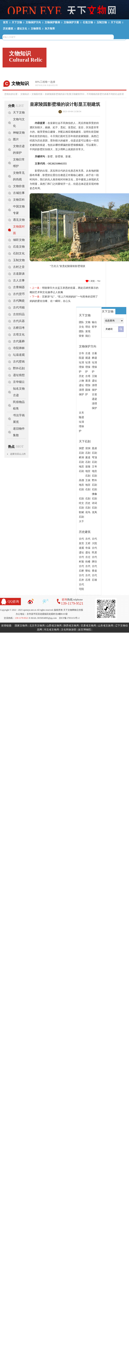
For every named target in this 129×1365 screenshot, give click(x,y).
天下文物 (17, 22)
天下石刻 (116, 22)
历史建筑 (8, 28)
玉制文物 (102, 22)
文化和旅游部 (68, 629)
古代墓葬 (19, 341)
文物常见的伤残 (19, 176)
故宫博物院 (84, 629)
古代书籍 (19, 307)
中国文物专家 (19, 210)
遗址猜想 (19, 375)
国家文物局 (21, 625)
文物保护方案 (71, 22)
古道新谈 (19, 273)
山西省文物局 (54, 625)
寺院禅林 (19, 348)
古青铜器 (19, 287)
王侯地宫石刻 (87, 485)
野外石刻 (19, 368)
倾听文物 (19, 239)
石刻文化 (19, 253)
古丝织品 (19, 314)
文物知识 (24, 94)
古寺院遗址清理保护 (81, 362)
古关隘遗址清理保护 (81, 421)
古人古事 (19, 280)
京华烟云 (19, 381)
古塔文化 (19, 334)
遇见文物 (19, 219)
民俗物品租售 (19, 405)
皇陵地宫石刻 (87, 471)
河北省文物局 (51, 629)
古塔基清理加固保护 (87, 385)
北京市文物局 (37, 625)
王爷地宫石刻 (94, 471)
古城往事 (19, 192)
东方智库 (50, 28)
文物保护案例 (52, 22)
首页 (5, 22)
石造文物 (88, 22)
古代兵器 (19, 321)
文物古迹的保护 (19, 149)
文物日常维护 (19, 163)
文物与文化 (19, 122)
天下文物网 (64, 9)
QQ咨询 (13, 601)
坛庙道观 (19, 354)
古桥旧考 (19, 327)
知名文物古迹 (19, 392)
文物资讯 (36, 28)
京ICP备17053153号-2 (69, 618)
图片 (16, 139)
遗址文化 (22, 28)
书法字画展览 (19, 418)
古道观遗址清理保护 (87, 362)
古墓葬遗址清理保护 (94, 362)
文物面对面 (36, 94)
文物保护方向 (33, 22)
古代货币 (19, 293)
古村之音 (19, 266)
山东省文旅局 (105, 625)
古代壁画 (19, 361)
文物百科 (19, 199)
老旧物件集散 (19, 432)
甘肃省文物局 (88, 625)
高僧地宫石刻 (81, 485)
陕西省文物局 (71, 625)
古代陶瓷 (19, 300)
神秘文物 (19, 132)
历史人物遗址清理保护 (81, 385)
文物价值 (19, 186)
